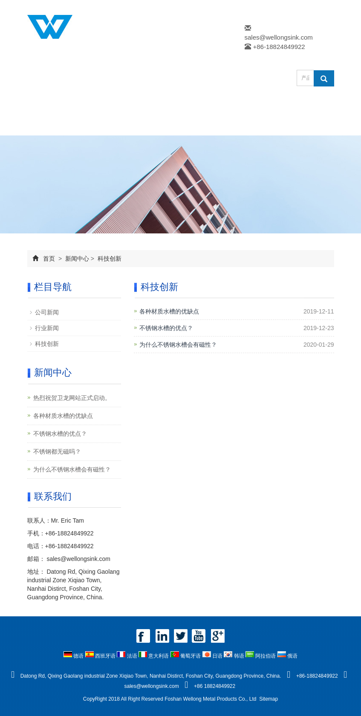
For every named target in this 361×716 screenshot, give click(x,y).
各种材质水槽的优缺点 (169, 311)
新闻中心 (212, 104)
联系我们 (159, 125)
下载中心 (265, 104)
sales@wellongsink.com (279, 37)
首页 (49, 258)
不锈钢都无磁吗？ (57, 451)
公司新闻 (47, 312)
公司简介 (106, 104)
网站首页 (53, 104)
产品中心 (159, 104)
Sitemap (268, 699)
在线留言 (106, 125)
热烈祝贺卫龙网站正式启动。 (72, 397)
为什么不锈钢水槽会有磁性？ (178, 344)
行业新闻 (47, 328)
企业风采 (53, 125)
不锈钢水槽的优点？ (166, 328)
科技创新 (108, 258)
